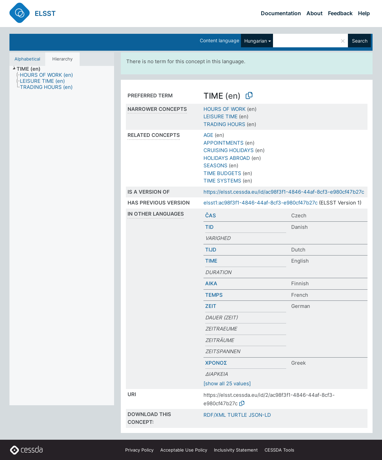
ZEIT (210, 306)
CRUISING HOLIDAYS (228, 150)
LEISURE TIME (220, 116)
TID (209, 227)
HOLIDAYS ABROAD (226, 158)
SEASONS (215, 165)
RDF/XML (214, 415)
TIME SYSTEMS (222, 180)
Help (364, 13)
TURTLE (237, 415)
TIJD (210, 249)
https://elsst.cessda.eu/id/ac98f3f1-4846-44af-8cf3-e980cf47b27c (283, 192)
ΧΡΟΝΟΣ (216, 363)
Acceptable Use (183, 450)
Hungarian (255, 41)
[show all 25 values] (227, 383)
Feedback (340, 13)
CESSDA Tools (279, 450)
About (314, 13)
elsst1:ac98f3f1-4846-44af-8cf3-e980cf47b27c (260, 202)
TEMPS (214, 295)
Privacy (139, 450)
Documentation (281, 13)
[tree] (61, 235)
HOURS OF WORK (224, 109)
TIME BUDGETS (222, 173)
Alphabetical (27, 59)
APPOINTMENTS (223, 143)
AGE (208, 135)
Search (359, 41)
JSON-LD (260, 415)
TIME (211, 261)
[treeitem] (31, 69)
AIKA (211, 283)
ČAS (210, 215)
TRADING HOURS (224, 124)
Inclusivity (236, 450)
